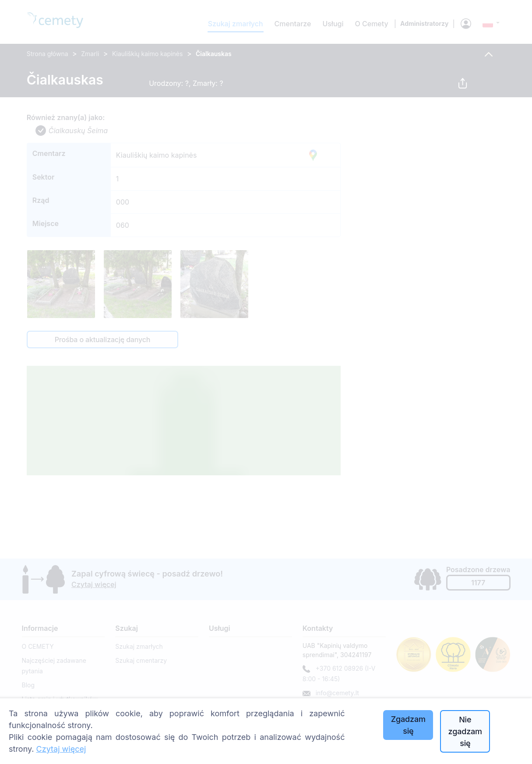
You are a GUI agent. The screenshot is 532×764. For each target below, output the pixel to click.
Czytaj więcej (61, 748)
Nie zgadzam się (465, 731)
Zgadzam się (408, 725)
